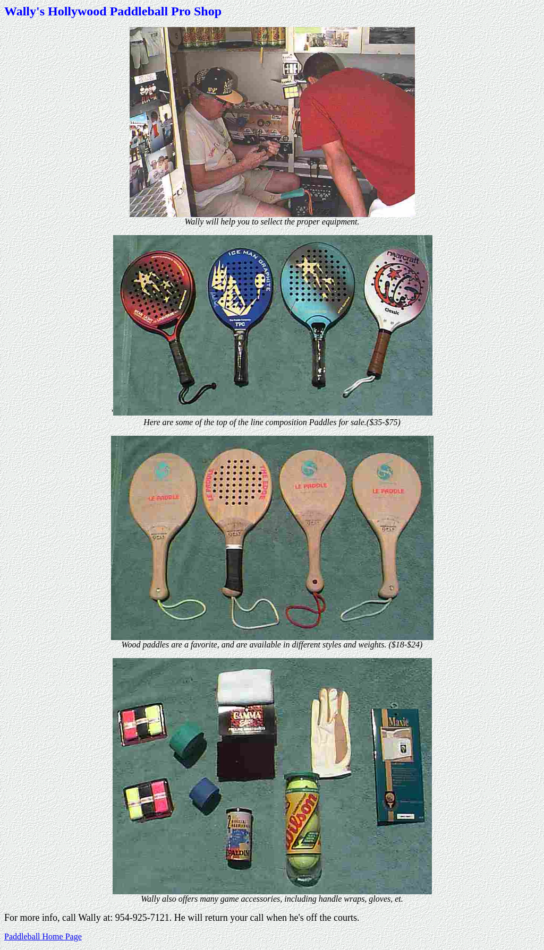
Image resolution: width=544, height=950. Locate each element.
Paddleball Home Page (43, 936)
